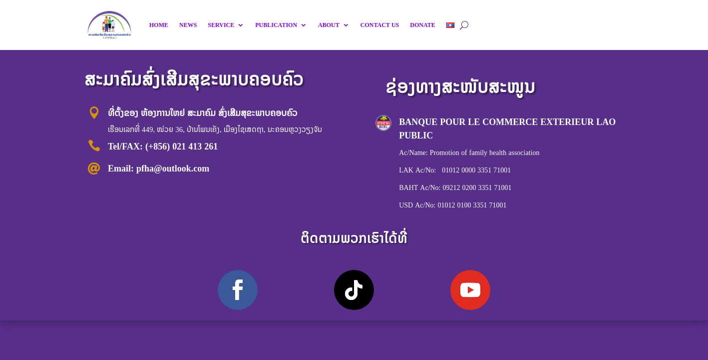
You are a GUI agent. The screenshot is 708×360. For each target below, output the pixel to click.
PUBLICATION (276, 25)
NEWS (188, 25)
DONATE (422, 25)
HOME (158, 25)
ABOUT (329, 25)
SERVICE (221, 25)
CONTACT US (379, 25)
